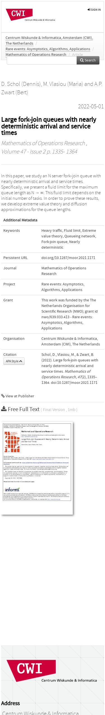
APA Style (14, 361)
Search (88, 60)
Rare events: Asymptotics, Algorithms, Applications (48, 49)
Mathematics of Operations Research (36, 54)
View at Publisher (17, 396)
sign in (94, 10)
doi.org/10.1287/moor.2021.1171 (68, 258)
